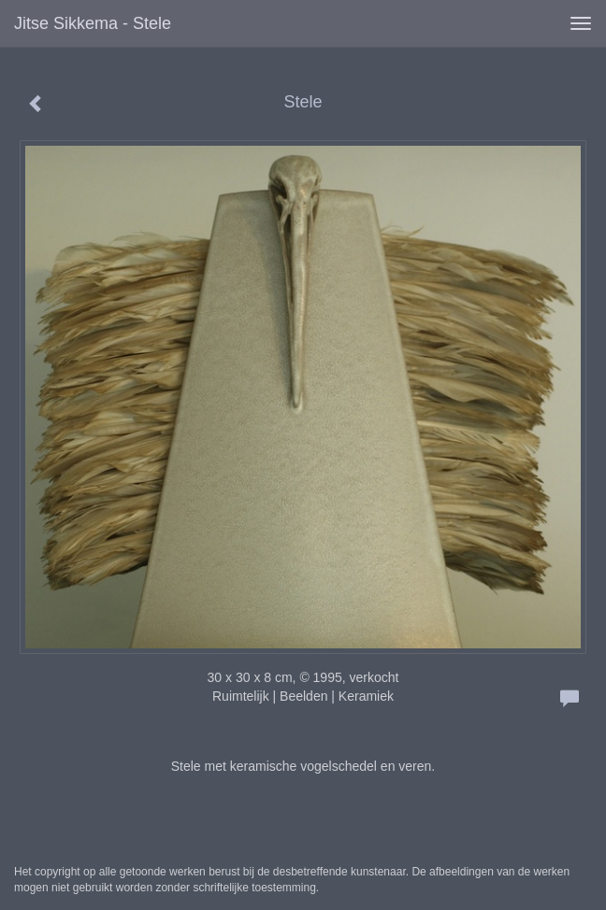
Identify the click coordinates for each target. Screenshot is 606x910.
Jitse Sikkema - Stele (92, 23)
